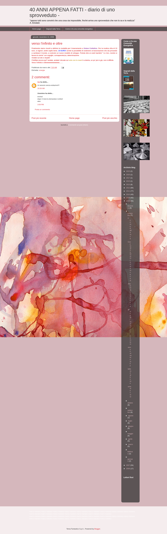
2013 (128, 184)
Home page (36, 29)
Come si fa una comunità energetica (79, 29)
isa (38, 82)
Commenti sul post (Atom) (78, 125)
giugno (130, 426)
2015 (128, 181)
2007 (128, 465)
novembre (130, 214)
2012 (128, 188)
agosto (130, 416)
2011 (128, 191)
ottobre (130, 403)
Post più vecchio (109, 118)
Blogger (97, 529)
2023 (128, 171)
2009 (128, 198)
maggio (130, 434)
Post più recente (39, 118)
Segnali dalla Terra (53, 29)
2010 (128, 194)
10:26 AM (41, 88)
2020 (128, 175)
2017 (128, 178)
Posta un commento (42, 109)
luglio (130, 421)
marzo (130, 444)
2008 (128, 201)
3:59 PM (40, 105)
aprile (130, 439)
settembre (130, 411)
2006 (128, 469)
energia (42, 70)
